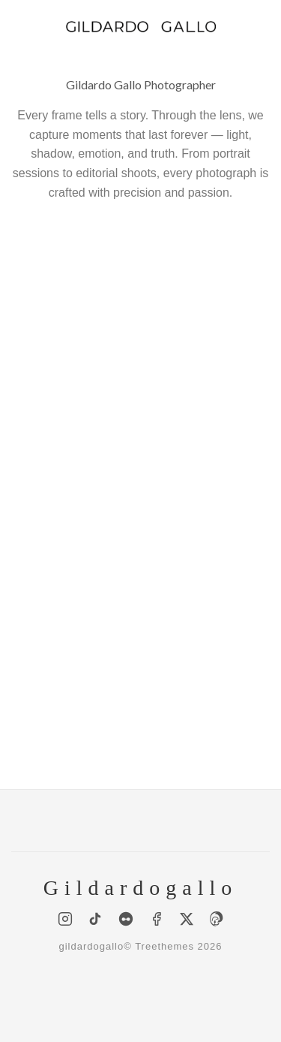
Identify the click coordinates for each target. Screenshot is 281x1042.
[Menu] (20, 26)
